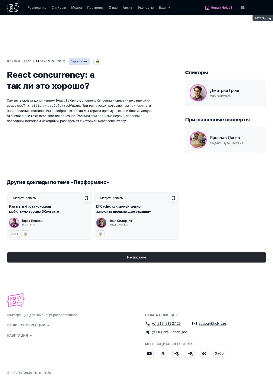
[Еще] (165, 7)
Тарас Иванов (32, 221)
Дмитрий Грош (224, 90)
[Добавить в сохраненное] (86, 198)
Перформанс (79, 61)
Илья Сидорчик (120, 221)
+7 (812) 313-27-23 (166, 323)
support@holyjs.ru (212, 323)
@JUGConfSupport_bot (169, 332)
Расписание (136, 257)
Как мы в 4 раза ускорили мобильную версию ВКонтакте (34, 209)
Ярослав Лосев (225, 137)
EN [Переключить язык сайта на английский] (243, 8)
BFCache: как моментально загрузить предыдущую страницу (123, 209)
